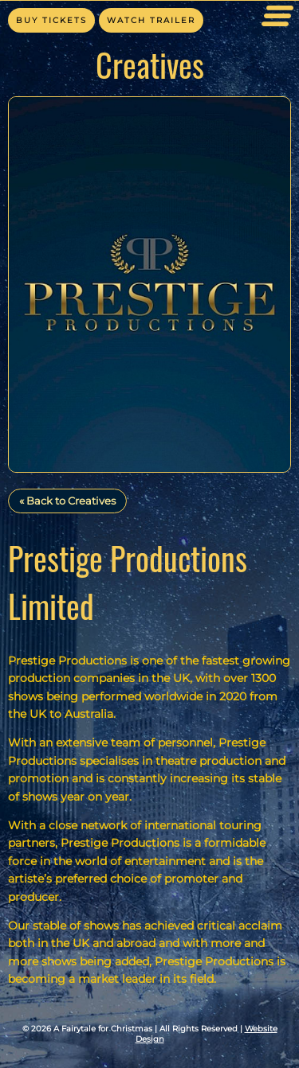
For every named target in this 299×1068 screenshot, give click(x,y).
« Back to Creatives (67, 500)
